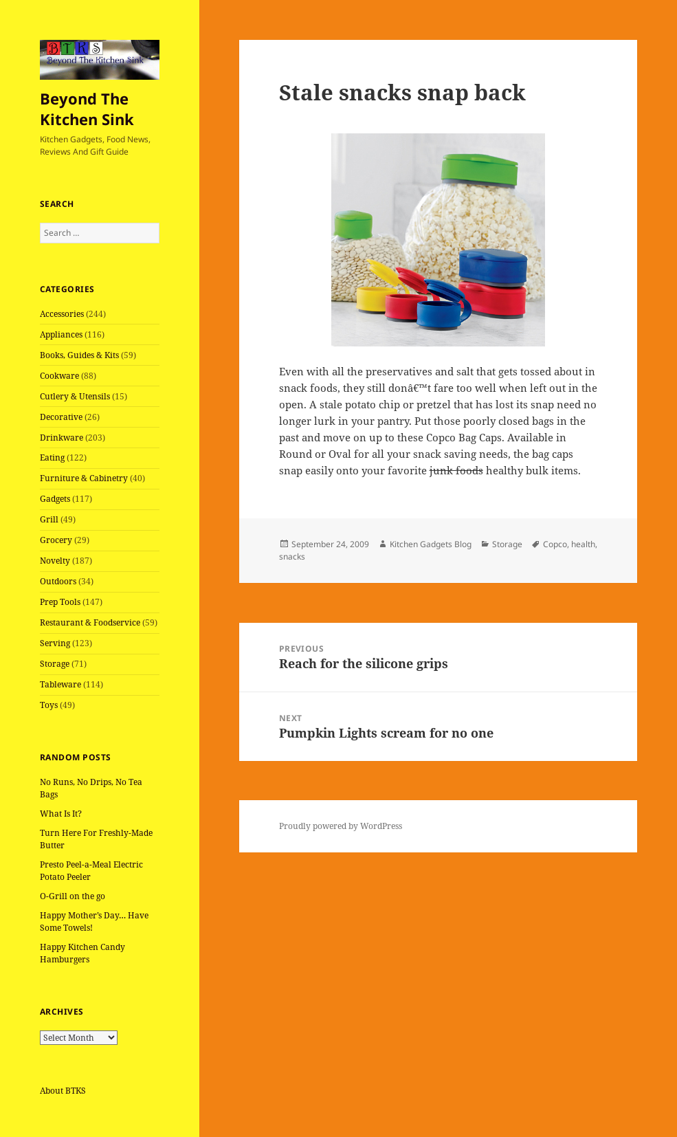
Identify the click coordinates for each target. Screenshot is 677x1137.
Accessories (62, 314)
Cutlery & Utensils (75, 396)
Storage (54, 664)
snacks (292, 556)
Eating (52, 457)
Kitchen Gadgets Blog (430, 544)
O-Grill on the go (72, 896)
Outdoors (58, 581)
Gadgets (55, 499)
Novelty (55, 560)
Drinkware (61, 437)
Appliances (61, 334)
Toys (49, 705)
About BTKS (63, 1090)
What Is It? (61, 813)
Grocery (56, 540)
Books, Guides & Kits (79, 355)
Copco (555, 544)
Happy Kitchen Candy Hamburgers (82, 953)
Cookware (59, 376)
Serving (55, 643)
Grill (49, 519)
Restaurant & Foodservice (90, 622)
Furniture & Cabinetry (84, 478)
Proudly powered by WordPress (340, 826)
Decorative (61, 417)
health (583, 544)
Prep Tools (60, 602)
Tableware (60, 684)
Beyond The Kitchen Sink (87, 108)
